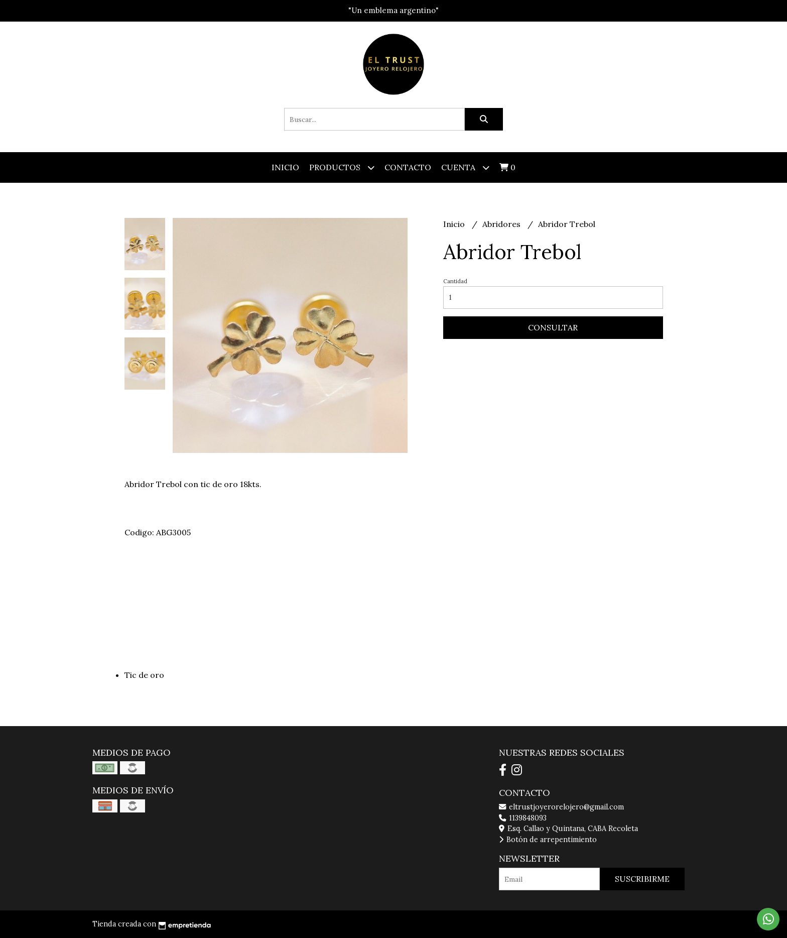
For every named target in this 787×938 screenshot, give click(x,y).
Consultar (553, 327)
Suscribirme (642, 879)
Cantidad (455, 281)
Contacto (407, 167)
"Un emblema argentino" (393, 10)
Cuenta (465, 167)
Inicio (285, 167)
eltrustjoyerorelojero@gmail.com (561, 806)
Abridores (502, 224)
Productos (341, 167)
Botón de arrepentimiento (548, 839)
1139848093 (523, 818)
